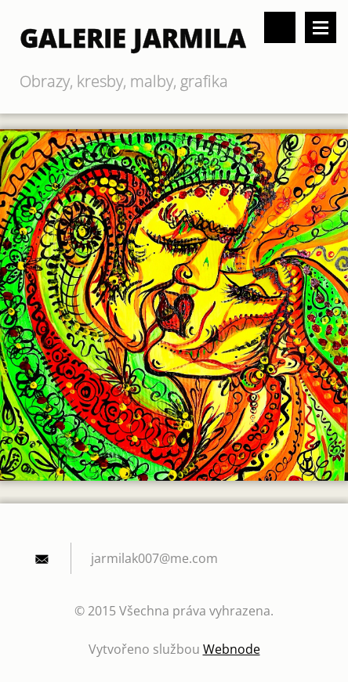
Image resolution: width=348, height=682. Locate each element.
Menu (320, 27)
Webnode (231, 649)
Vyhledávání (279, 27)
